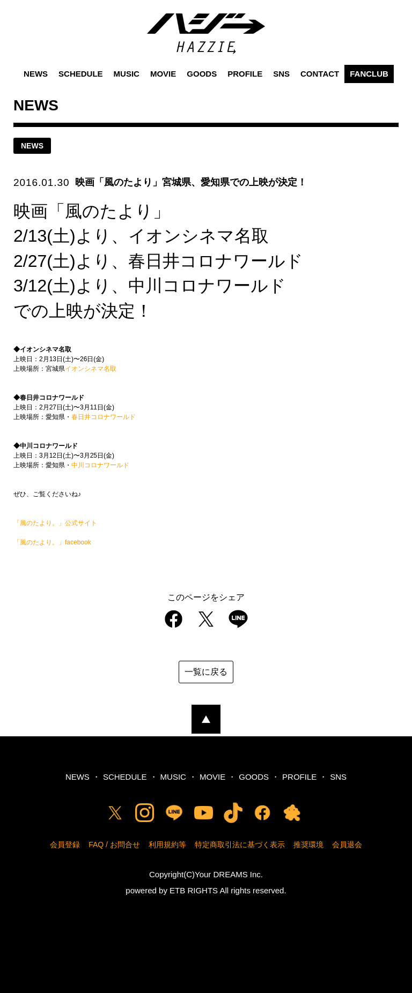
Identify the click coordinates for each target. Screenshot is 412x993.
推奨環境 (308, 844)
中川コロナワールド (100, 465)
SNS (281, 73)
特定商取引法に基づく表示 (240, 844)
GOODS (202, 73)
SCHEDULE (80, 73)
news (32, 145)
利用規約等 (167, 844)
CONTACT (319, 73)
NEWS (36, 73)
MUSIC (126, 73)
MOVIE (163, 73)
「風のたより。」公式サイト (55, 523)
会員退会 (347, 844)
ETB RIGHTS (194, 890)
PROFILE (244, 73)
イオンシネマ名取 (90, 368)
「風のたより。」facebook (52, 542)
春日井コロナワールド (103, 417)
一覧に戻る (206, 671)
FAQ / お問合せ (114, 844)
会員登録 (65, 844)
